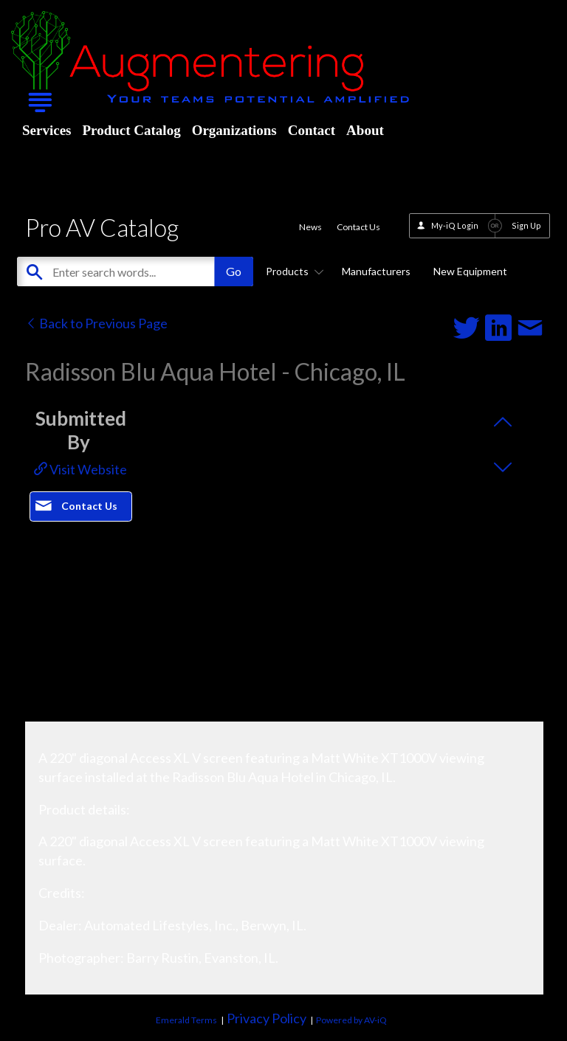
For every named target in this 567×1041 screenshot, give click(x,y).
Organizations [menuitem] (234, 130)
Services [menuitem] (46, 130)
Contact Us (358, 226)
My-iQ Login (454, 225)
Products (292, 271)
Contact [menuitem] (311, 130)
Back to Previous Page (96, 323)
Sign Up (526, 225)
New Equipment (470, 271)
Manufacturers (376, 271)
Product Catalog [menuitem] (131, 130)
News (310, 226)
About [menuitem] (365, 130)
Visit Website (80, 469)
